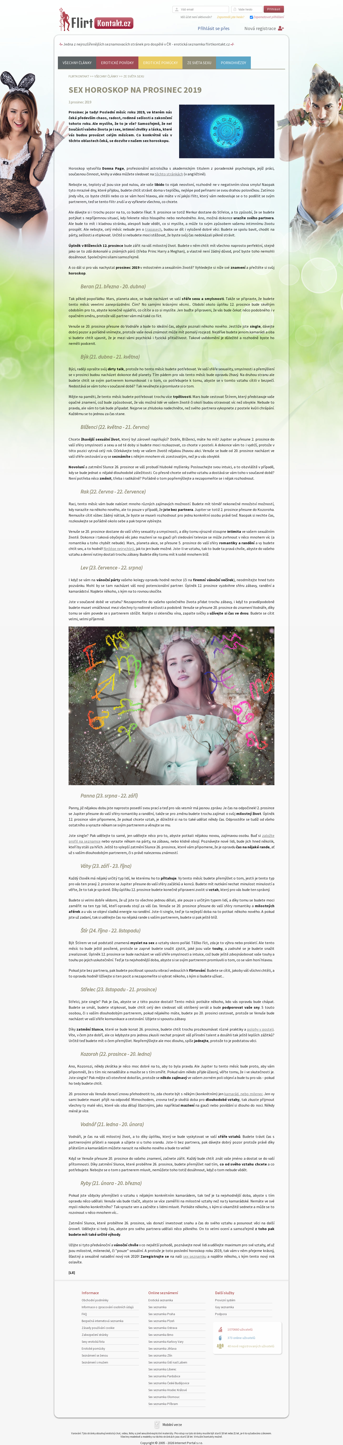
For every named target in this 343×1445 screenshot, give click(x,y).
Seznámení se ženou (95, 1355)
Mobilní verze (172, 1424)
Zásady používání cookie (98, 1328)
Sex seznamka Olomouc (164, 1397)
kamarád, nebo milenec (243, 1093)
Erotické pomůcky (160, 62)
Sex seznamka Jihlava (162, 1349)
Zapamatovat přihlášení (268, 17)
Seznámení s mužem (95, 1362)
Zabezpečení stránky (95, 1335)
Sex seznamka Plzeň (161, 1321)
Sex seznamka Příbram (163, 1404)
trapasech (153, 229)
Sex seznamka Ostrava (162, 1328)
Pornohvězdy (233, 62)
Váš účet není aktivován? (196, 17)
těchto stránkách (169, 174)
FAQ (84, 1314)
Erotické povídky (117, 62)
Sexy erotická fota (93, 1342)
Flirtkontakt (79, 76)
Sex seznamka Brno (160, 1335)
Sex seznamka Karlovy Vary (165, 1342)
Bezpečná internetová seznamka (102, 1321)
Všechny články (77, 62)
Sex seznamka (157, 1307)
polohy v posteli (260, 1029)
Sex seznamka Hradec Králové (167, 1390)
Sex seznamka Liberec (162, 1369)
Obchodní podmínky (95, 1300)
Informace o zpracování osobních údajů (108, 1307)
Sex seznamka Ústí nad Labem (167, 1362)
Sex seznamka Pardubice (164, 1376)
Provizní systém (225, 1300)
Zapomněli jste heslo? (230, 17)
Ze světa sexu (199, 62)
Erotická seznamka (160, 1300)
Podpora (221, 1314)
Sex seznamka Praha (161, 1314)
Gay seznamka (224, 1307)
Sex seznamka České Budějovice (168, 1383)
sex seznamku (194, 1256)
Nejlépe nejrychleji (119, 548)
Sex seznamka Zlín (160, 1355)
